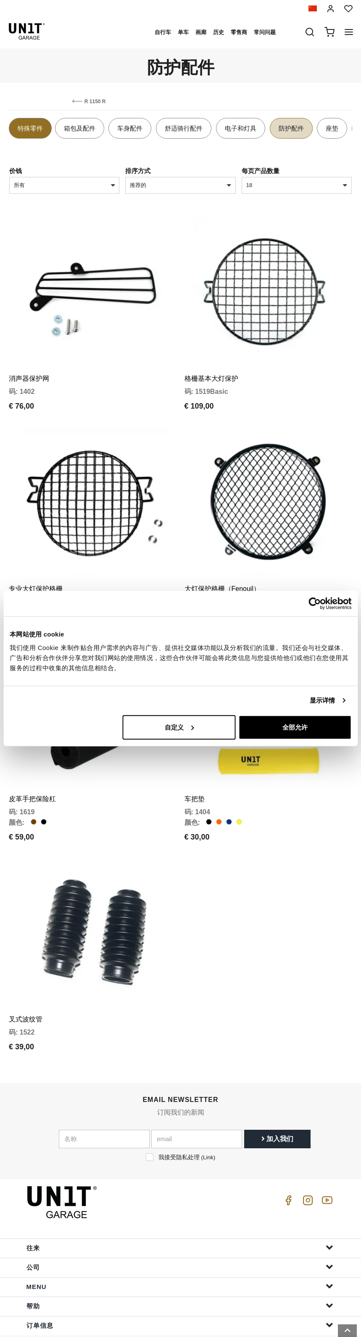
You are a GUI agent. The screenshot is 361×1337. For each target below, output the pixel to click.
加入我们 (277, 1106)
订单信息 (179, 1292)
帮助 (179, 1273)
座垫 (332, 128)
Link (208, 1125)
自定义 (179, 726)
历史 (218, 32)
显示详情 (322, 700)
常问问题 (265, 32)
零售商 (239, 32)
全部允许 (295, 726)
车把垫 (194, 774)
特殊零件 (30, 128)
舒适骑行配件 (184, 128)
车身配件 (129, 128)
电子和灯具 (240, 128)
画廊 (200, 32)
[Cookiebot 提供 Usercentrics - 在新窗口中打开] (314, 603)
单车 (183, 32)
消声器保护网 (29, 370)
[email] (196, 1107)
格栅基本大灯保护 (211, 370)
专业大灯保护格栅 (36, 572)
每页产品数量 (260, 170)
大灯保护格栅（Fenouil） (222, 572)
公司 (179, 1234)
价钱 (15, 170)
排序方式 (137, 170)
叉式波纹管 (25, 987)
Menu (179, 1254)
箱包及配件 (79, 128)
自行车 (163, 32)
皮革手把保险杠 (32, 774)
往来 (179, 1215)
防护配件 (291, 128)
